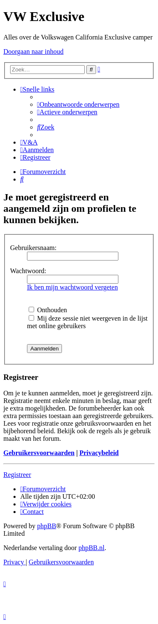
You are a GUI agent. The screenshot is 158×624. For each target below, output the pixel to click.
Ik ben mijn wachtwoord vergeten (72, 287)
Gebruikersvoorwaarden (39, 452)
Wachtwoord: (28, 270)
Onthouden (48, 309)
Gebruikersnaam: (33, 247)
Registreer (17, 474)
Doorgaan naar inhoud (33, 51)
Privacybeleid (98, 452)
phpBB (46, 525)
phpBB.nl (91, 547)
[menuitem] (78, 104)
